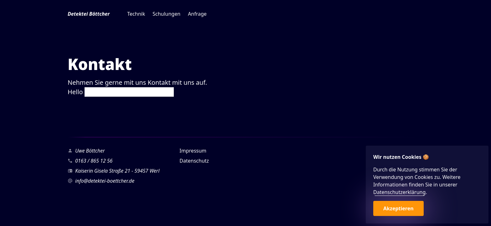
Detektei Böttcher (89, 13)
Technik (136, 13)
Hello (121, 92)
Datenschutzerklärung (399, 192)
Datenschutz (194, 160)
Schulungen (166, 13)
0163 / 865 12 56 (93, 160)
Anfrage (197, 13)
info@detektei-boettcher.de (104, 180)
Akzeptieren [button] (398, 208)
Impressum (192, 150)
